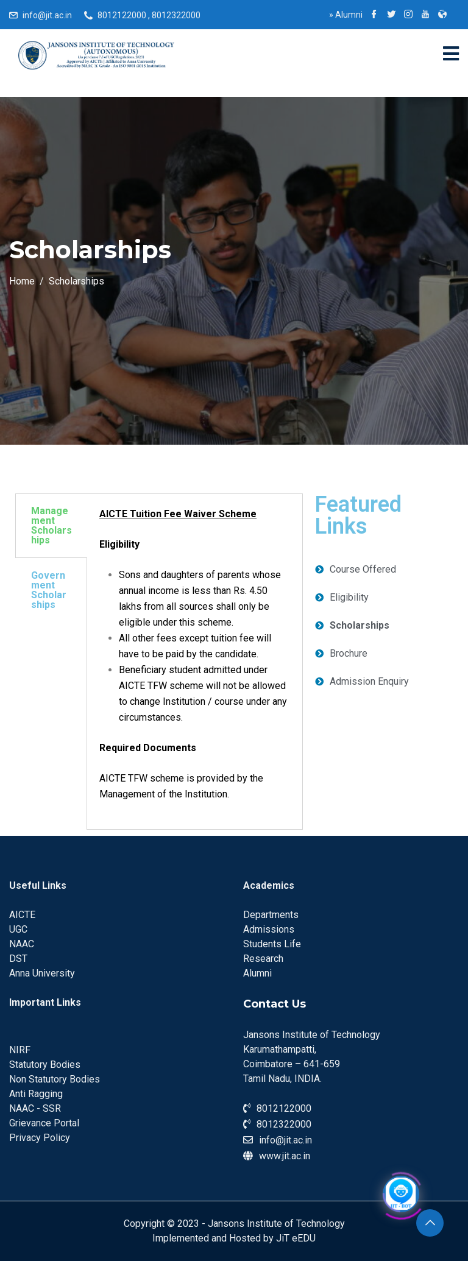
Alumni (346, 14)
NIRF (19, 1050)
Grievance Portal (44, 1123)
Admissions (268, 929)
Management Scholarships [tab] (51, 525)
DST (18, 958)
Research (263, 958)
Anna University (42, 973)
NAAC (21, 944)
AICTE (22, 914)
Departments (271, 914)
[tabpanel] (194, 661)
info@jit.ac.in (47, 15)
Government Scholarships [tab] (48, 590)
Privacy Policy (39, 1137)
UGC (18, 929)
